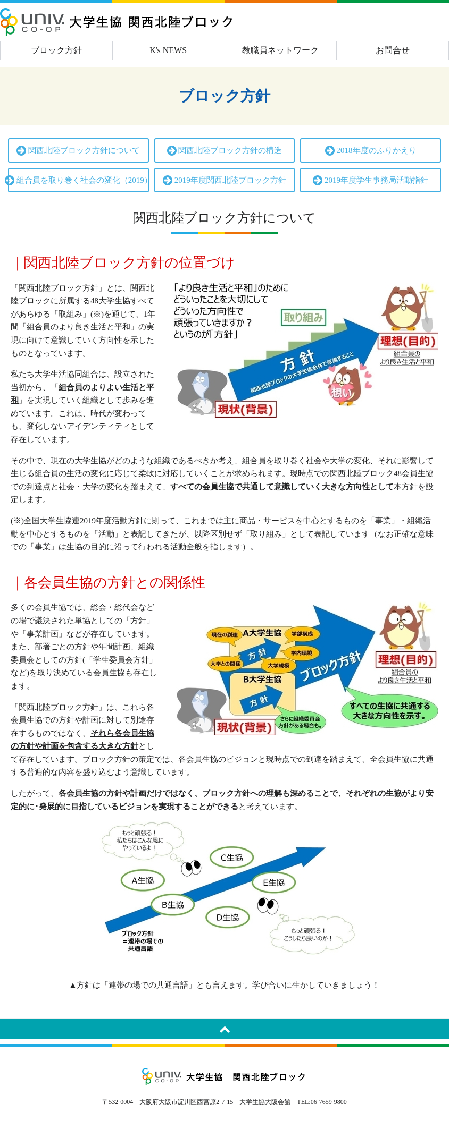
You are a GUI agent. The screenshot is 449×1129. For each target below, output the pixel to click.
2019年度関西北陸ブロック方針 (224, 180)
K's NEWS (168, 50)
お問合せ (393, 50)
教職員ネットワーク (280, 50)
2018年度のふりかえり (371, 150)
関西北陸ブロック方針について (78, 150)
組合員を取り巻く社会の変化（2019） (78, 180)
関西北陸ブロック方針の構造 (224, 150)
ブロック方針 (56, 50)
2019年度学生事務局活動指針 (370, 180)
